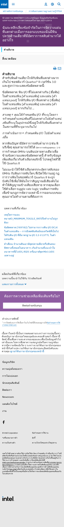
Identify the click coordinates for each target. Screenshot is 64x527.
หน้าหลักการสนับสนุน (13, 11)
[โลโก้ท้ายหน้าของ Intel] (8, 498)
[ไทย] (52, 4)
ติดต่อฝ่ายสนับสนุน (32, 305)
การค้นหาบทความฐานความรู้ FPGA (45, 11)
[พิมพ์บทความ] (54, 68)
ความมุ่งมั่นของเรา (12, 368)
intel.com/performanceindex (13, 462)
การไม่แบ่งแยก (10, 375)
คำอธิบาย (9, 49)
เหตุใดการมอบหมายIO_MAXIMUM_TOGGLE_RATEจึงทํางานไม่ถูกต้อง (31, 218)
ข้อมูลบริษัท (8, 361)
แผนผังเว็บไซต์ (9, 403)
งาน (4, 410)
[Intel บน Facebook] (3, 422)
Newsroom (8, 396)
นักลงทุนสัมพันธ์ (10, 382)
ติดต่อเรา (7, 389)
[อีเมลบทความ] (59, 68)
